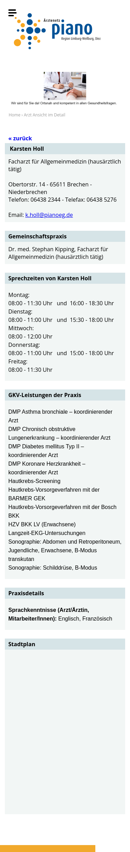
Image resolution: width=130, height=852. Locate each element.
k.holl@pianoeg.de (49, 215)
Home (14, 115)
